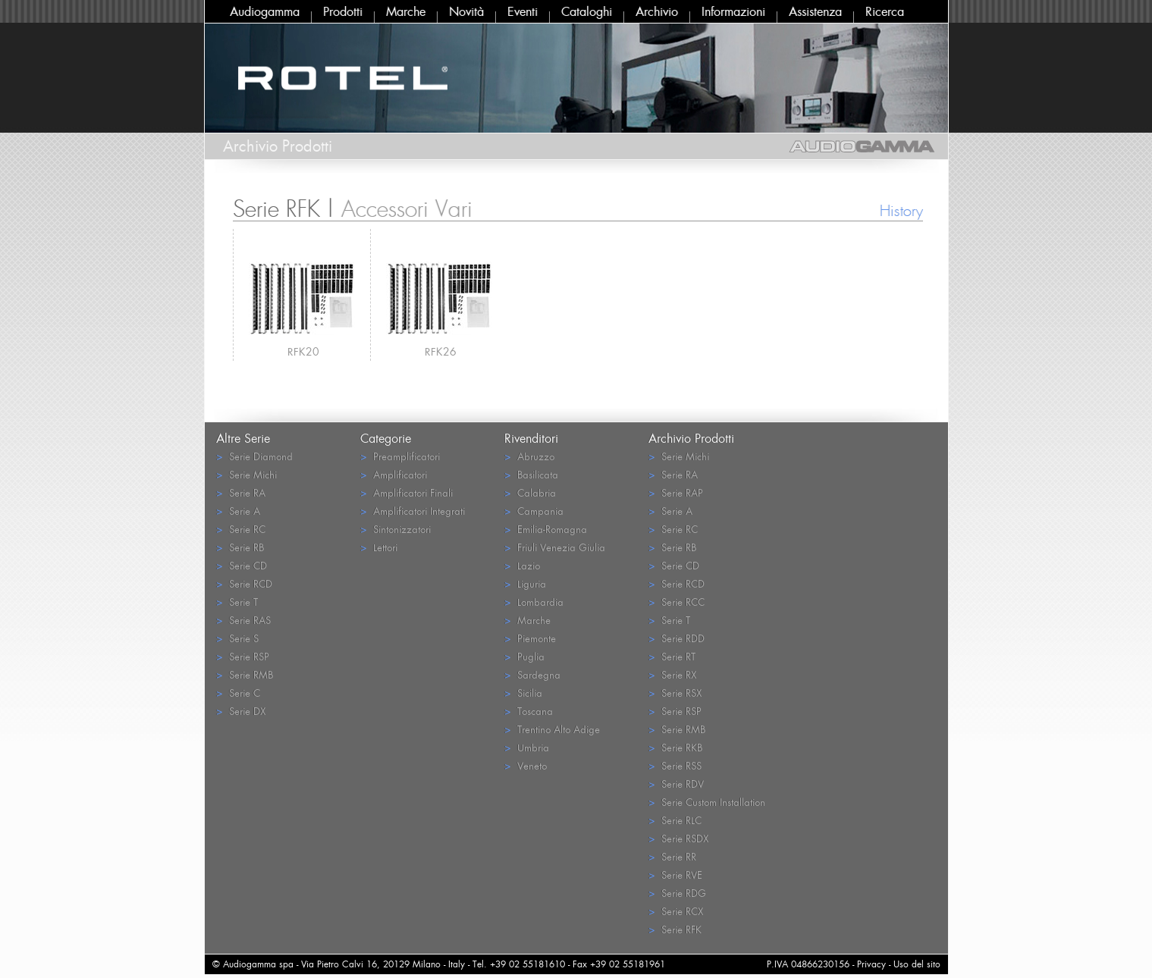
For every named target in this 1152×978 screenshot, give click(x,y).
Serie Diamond (254, 456)
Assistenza (815, 11)
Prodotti (343, 11)
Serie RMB (244, 674)
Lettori (378, 547)
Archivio (657, 11)
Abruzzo (529, 456)
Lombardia (533, 601)
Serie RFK (675, 929)
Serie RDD (676, 638)
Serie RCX (675, 911)
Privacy (871, 964)
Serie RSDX (678, 838)
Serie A (238, 510)
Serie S (237, 638)
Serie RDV (676, 783)
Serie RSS (675, 765)
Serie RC (240, 529)
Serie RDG (677, 893)
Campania (533, 510)
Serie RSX (675, 692)
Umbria (526, 747)
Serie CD (241, 565)
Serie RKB (675, 747)
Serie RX (672, 674)
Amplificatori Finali (406, 492)
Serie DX (240, 711)
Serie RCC (676, 601)
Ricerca (884, 11)
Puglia (524, 656)
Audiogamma (265, 11)
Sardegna (532, 674)
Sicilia (523, 692)
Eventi (522, 11)
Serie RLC (675, 820)
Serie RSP (242, 656)
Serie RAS (243, 620)
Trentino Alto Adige (552, 729)
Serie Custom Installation (706, 802)
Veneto (525, 765)
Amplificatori (393, 474)
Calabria (530, 492)
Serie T (237, 601)
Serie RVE (675, 874)
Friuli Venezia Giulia (554, 547)
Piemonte (530, 638)
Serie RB (240, 547)
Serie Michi (246, 474)
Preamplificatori (400, 456)
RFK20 (303, 351)
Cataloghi (586, 11)
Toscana (528, 711)
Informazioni (733, 11)
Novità (466, 11)
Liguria (525, 583)
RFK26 (441, 351)
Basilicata (531, 474)
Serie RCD (244, 583)
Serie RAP (675, 492)
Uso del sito (916, 964)
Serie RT (671, 656)
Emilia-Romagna (545, 529)
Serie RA (240, 492)
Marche (405, 11)
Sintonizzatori (395, 529)
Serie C (238, 692)
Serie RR (672, 856)
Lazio (522, 565)
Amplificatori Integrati (412, 510)
